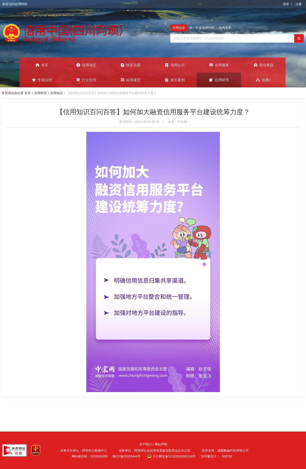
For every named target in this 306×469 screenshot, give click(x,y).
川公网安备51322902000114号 (174, 456)
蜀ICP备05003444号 (126, 456)
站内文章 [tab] (225, 27)
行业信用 (86, 80)
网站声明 (161, 444)
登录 (286, 4)
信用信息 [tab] (178, 27)
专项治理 (42, 80)
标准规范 (130, 80)
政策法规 (130, 65)
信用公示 (174, 65)
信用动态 (86, 65)
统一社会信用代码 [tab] (201, 27)
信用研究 (219, 80)
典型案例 (174, 80)
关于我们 (145, 444)
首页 (41, 65)
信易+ (263, 80)
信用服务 (219, 65)
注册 (298, 4)
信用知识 (57, 93)
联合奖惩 (263, 65)
